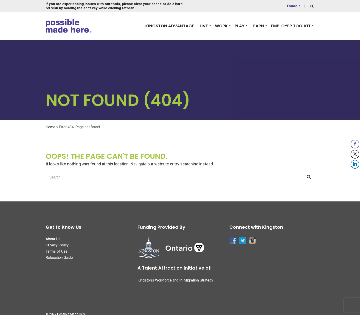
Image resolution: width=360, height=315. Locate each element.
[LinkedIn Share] (355, 164)
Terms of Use (57, 251)
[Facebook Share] (355, 144)
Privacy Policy (57, 245)
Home (50, 127)
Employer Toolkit (291, 26)
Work (221, 26)
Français (293, 6)
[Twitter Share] (355, 154)
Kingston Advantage (169, 26)
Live (204, 26)
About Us (53, 239)
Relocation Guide (59, 257)
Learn (257, 26)
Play (240, 26)
